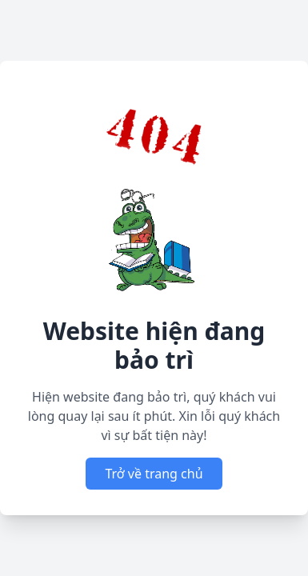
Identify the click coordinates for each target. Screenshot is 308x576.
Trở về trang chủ (153, 473)
